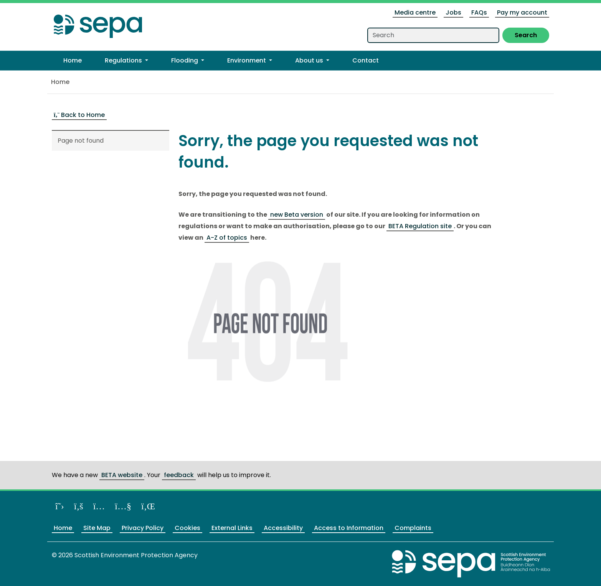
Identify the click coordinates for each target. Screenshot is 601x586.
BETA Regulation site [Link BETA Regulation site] (420, 226)
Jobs (453, 12)
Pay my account (522, 12)
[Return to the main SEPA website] (471, 563)
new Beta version (296, 214)
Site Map (97, 527)
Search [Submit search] (526, 35)
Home (60, 81)
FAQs (479, 12)
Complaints (413, 527)
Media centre (415, 12)
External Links (232, 527)
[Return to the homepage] (98, 24)
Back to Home (79, 114)
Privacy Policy (142, 527)
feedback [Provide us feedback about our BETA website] (179, 475)
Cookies (187, 527)
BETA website (121, 475)
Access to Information (348, 527)
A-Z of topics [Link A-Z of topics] (226, 237)
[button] (126, 60)
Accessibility (283, 527)
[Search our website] (433, 35)
